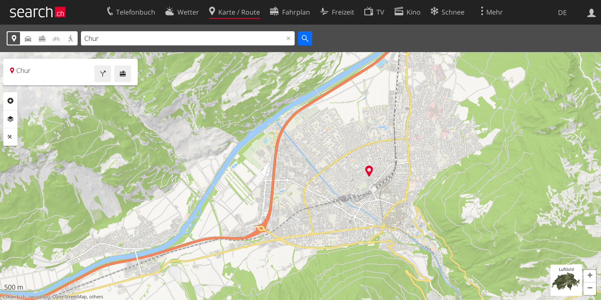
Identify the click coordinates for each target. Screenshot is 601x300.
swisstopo (39, 297)
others (96, 297)
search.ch (16, 297)
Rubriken (10, 101)
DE (562, 12)
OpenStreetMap (70, 297)
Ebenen (10, 119)
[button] (589, 276)
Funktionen (10, 137)
